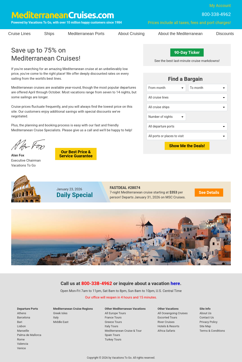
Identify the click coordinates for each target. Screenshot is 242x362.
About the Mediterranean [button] (180, 33)
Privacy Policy (208, 322)
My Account (220, 5)
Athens (21, 313)
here (175, 283)
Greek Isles (60, 313)
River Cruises (166, 322)
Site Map (205, 326)
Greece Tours (113, 322)
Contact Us (206, 317)
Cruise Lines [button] (19, 33)
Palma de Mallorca (29, 335)
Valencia (22, 343)
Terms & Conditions (212, 330)
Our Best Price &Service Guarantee (76, 153)
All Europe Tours (115, 313)
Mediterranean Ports (86, 33)
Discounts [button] (225, 33)
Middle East (60, 322)
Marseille (23, 330)
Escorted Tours (167, 317)
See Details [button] (209, 192)
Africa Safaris (166, 330)
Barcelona (23, 317)
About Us (205, 313)
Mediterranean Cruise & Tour (123, 330)
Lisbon (21, 326)
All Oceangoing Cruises (173, 313)
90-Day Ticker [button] (187, 52)
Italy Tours (111, 326)
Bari (19, 322)
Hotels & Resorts (168, 326)
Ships (49, 33)
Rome (21, 339)
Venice (21, 348)
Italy (55, 317)
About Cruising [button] (131, 33)
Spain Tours (112, 335)
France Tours (113, 317)
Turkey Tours (113, 339)
